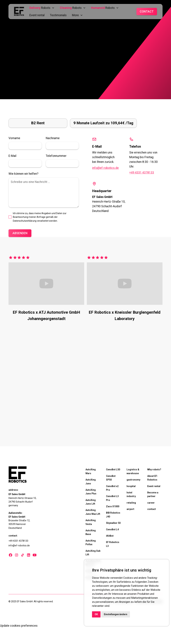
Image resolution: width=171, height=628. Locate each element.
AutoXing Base (91, 532)
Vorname (14, 138)
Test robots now (26, 429)
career (151, 502)
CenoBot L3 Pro (112, 498)
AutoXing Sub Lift (93, 553)
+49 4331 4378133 (141, 172)
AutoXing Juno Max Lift (93, 512)
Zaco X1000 (112, 506)
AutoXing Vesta (91, 522)
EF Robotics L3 (112, 544)
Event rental (37, 15)
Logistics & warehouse (133, 471)
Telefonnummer (56, 156)
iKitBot (110, 535)
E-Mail (12, 156)
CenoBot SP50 (111, 478)
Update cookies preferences (19, 625)
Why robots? (154, 469)
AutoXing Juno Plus (91, 492)
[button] (42, 8)
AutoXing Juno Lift (91, 502)
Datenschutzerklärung (24, 220)
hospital (131, 486)
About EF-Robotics (152, 478)
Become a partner (152, 494)
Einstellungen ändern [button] (115, 614)
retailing (131, 502)
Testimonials (58, 15)
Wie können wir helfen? (23, 173)
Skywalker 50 (113, 523)
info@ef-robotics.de (105, 168)
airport (130, 509)
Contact (147, 11)
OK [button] (96, 614)
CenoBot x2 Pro (112, 488)
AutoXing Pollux (91, 542)
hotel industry (131, 494)
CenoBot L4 (112, 529)
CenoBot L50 (113, 469)
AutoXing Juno (91, 481)
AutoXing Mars (91, 471)
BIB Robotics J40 (113, 514)
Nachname (53, 138)
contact (151, 509)
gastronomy (133, 479)
